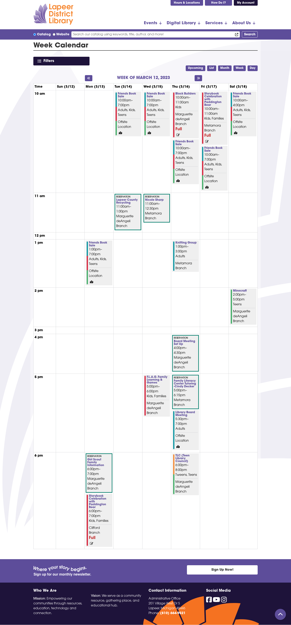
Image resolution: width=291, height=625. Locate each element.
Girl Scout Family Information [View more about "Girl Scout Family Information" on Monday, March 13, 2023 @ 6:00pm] (95, 462)
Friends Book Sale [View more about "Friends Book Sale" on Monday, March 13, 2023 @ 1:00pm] (98, 244)
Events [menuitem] (150, 23)
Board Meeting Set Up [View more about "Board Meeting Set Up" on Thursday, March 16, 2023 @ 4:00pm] (184, 343)
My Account (245, 2)
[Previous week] (88, 78)
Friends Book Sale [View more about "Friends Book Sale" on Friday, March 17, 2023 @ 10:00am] (213, 149)
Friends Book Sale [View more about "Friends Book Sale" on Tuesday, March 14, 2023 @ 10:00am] (127, 95)
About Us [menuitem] (241, 23)
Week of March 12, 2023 (143, 78)
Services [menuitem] (214, 23)
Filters (49, 61)
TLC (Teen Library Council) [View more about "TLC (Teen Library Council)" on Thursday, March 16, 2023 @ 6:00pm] (182, 458)
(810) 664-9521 (173, 613)
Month (224, 68)
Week (240, 68)
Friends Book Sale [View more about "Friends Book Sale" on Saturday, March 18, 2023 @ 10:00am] (242, 95)
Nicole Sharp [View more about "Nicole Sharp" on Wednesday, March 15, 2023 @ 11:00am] (154, 200)
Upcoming (195, 68)
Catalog (44, 34)
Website (62, 34)
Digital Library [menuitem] (181, 23)
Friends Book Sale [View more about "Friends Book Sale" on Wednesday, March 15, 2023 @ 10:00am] (156, 95)
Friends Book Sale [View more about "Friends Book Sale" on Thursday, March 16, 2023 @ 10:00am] (184, 143)
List (211, 68)
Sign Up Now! (222, 569)
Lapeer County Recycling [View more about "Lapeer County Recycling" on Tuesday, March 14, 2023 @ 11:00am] (127, 201)
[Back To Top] (280, 614)
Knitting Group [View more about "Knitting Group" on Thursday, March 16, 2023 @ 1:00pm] (186, 243)
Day (252, 68)
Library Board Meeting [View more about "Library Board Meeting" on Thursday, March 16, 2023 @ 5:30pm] (185, 414)
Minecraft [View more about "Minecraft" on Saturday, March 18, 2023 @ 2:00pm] (240, 291)
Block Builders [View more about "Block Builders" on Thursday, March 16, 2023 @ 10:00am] (185, 93)
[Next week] (198, 78)
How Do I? (218, 2)
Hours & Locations (187, 2)
